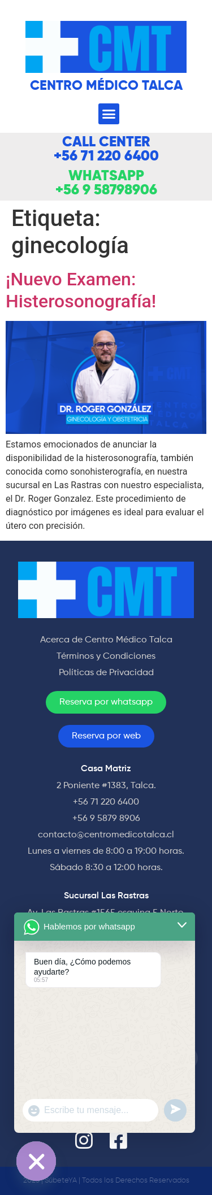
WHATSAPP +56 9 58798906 (106, 184)
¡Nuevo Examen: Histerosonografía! (81, 289)
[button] (109, 114)
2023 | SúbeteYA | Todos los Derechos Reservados (106, 1180)
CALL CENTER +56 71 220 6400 (106, 150)
